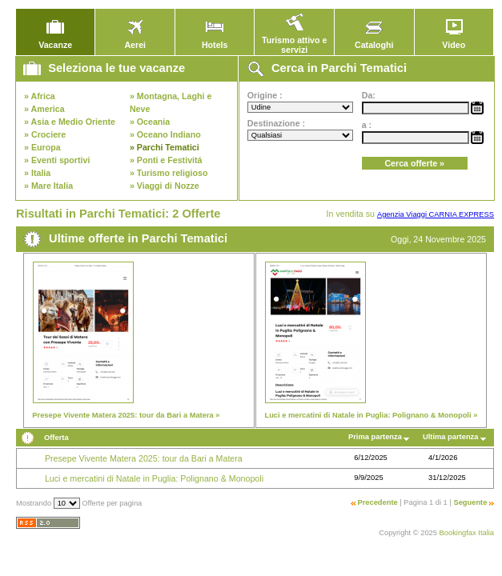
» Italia (37, 173)
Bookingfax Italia (467, 533)
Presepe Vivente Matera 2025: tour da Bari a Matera (144, 458)
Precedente (377, 502)
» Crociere (45, 134)
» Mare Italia (48, 185)
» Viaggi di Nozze (164, 185)
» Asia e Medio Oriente (69, 121)
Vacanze (55, 41)
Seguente (470, 502)
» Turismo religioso (169, 173)
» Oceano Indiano (165, 134)
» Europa (42, 147)
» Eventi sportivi (57, 160)
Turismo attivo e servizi (294, 40)
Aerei (135, 41)
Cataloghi (374, 41)
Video (454, 41)
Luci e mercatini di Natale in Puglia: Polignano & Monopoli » (370, 415)
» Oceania (150, 121)
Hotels (215, 41)
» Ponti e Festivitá (166, 160)
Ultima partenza (450, 437)
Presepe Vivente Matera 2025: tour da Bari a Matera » (125, 415)
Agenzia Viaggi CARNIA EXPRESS (435, 214)
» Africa (39, 96)
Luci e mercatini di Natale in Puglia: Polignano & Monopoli (154, 478)
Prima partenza (375, 437)
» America (44, 109)
